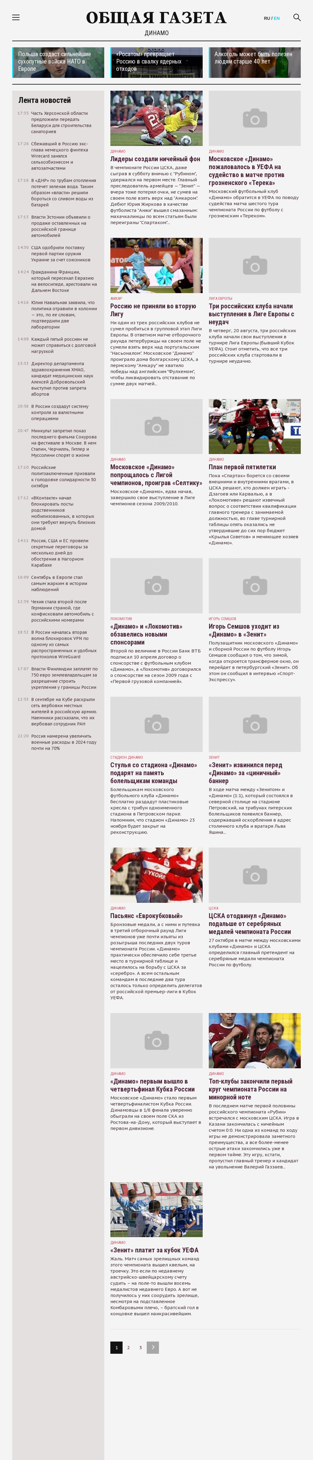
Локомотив (121, 618)
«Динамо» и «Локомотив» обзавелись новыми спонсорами (146, 634)
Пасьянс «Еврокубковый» (146, 916)
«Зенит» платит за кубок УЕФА (154, 1250)
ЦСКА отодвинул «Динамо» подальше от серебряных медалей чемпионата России (250, 923)
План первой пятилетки (242, 467)
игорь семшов (222, 618)
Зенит (214, 757)
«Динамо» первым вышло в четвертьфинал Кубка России (152, 1085)
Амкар (116, 298)
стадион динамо (126, 757)
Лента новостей (44, 100)
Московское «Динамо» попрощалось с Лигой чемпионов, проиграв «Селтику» (156, 475)
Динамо (118, 151)
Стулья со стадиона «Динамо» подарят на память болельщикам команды (153, 773)
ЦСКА (213, 908)
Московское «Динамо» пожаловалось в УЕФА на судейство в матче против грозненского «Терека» (247, 171)
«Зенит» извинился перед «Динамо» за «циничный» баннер (245, 773)
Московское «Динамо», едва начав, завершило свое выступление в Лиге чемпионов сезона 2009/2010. (152, 497)
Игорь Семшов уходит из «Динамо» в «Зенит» (244, 630)
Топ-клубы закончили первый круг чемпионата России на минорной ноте (251, 1089)
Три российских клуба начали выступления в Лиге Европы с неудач (251, 314)
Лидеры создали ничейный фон (155, 159)
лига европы (220, 298)
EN (277, 18)
